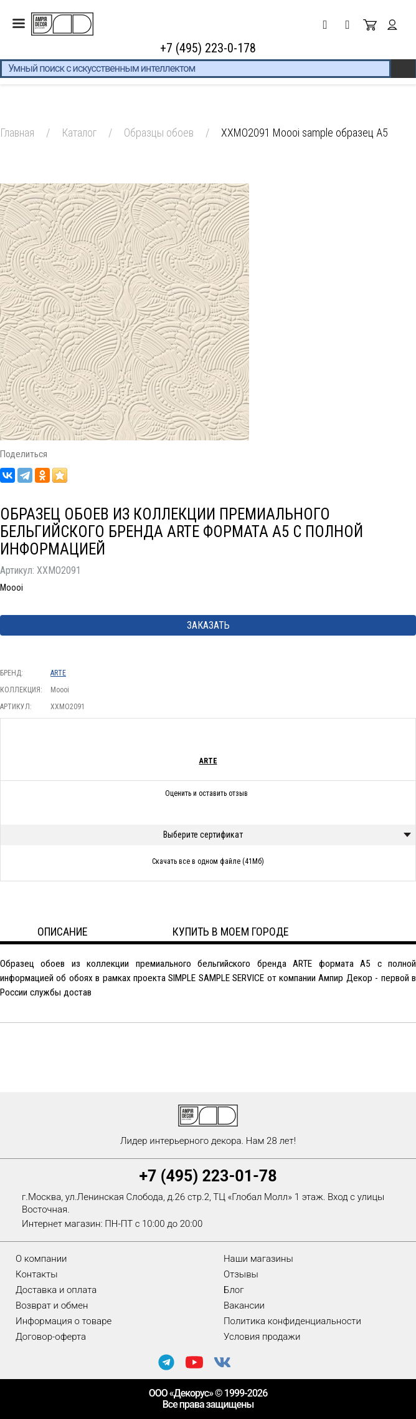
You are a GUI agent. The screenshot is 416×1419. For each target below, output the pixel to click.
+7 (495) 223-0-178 (208, 48)
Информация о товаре (63, 1321)
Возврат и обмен (52, 1305)
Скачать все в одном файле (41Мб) (208, 861)
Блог (234, 1290)
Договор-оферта (51, 1336)
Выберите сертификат (203, 835)
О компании (41, 1258)
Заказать (208, 625)
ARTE (58, 673)
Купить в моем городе (231, 931)
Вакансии (244, 1305)
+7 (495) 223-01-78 (208, 1176)
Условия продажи (262, 1336)
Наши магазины (258, 1258)
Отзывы (241, 1274)
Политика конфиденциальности (292, 1321)
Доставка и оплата (56, 1290)
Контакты (36, 1274)
